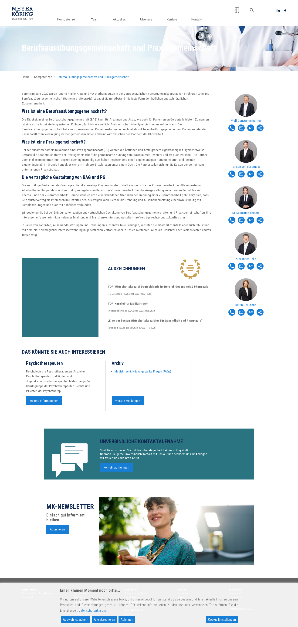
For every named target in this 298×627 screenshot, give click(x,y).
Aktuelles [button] (121, 19)
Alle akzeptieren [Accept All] (104, 619)
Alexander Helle (246, 259)
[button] (236, 10)
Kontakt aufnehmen (116, 470)
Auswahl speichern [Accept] (75, 619)
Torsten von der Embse (246, 166)
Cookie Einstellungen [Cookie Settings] (222, 619)
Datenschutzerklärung (93, 610)
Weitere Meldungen (127, 403)
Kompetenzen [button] (71, 19)
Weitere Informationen (44, 403)
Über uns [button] (148, 19)
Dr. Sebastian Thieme (246, 213)
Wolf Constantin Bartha (246, 120)
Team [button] (98, 19)
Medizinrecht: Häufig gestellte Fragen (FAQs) (143, 374)
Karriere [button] (172, 19)
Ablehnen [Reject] (127, 619)
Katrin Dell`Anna (245, 305)
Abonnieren (57, 531)
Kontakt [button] (196, 19)
